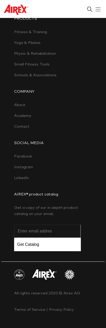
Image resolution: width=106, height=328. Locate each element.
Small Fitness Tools (32, 64)
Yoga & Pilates (27, 42)
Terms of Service (30, 309)
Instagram (23, 166)
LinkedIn (21, 177)
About (19, 104)
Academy (22, 115)
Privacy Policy (61, 309)
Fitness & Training (30, 31)
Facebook (23, 156)
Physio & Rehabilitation (35, 53)
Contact (21, 126)
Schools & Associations (35, 74)
